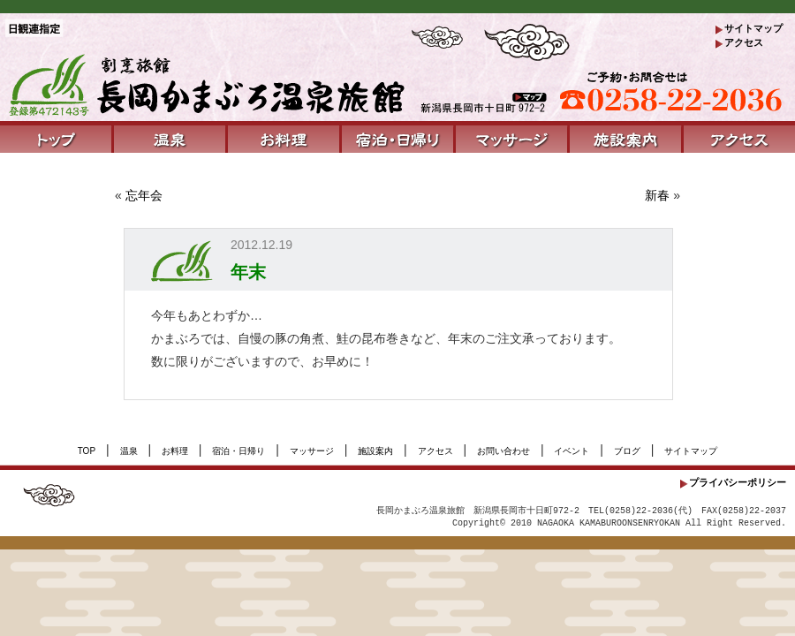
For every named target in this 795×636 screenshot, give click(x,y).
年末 (248, 272)
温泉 (129, 451)
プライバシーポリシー (737, 482)
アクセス (743, 42)
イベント (571, 451)
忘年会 (144, 195)
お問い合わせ (503, 451)
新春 (657, 195)
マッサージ (312, 451)
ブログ (627, 451)
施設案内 (375, 451)
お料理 (175, 451)
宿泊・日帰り (238, 451)
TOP (86, 451)
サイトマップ (753, 28)
